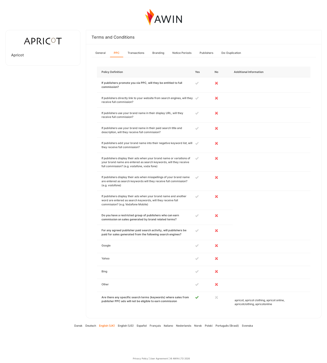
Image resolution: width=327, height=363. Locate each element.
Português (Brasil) (227, 325)
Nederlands (183, 325)
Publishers (206, 53)
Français (155, 325)
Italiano (168, 325)
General (100, 53)
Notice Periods (181, 53)
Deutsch (90, 325)
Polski (209, 325)
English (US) (126, 325)
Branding (158, 53)
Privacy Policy (140, 358)
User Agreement (159, 358)
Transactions (136, 53)
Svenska (247, 325)
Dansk (78, 325)
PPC (116, 53)
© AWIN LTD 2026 (180, 358)
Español (142, 325)
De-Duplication (231, 53)
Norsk (198, 325)
